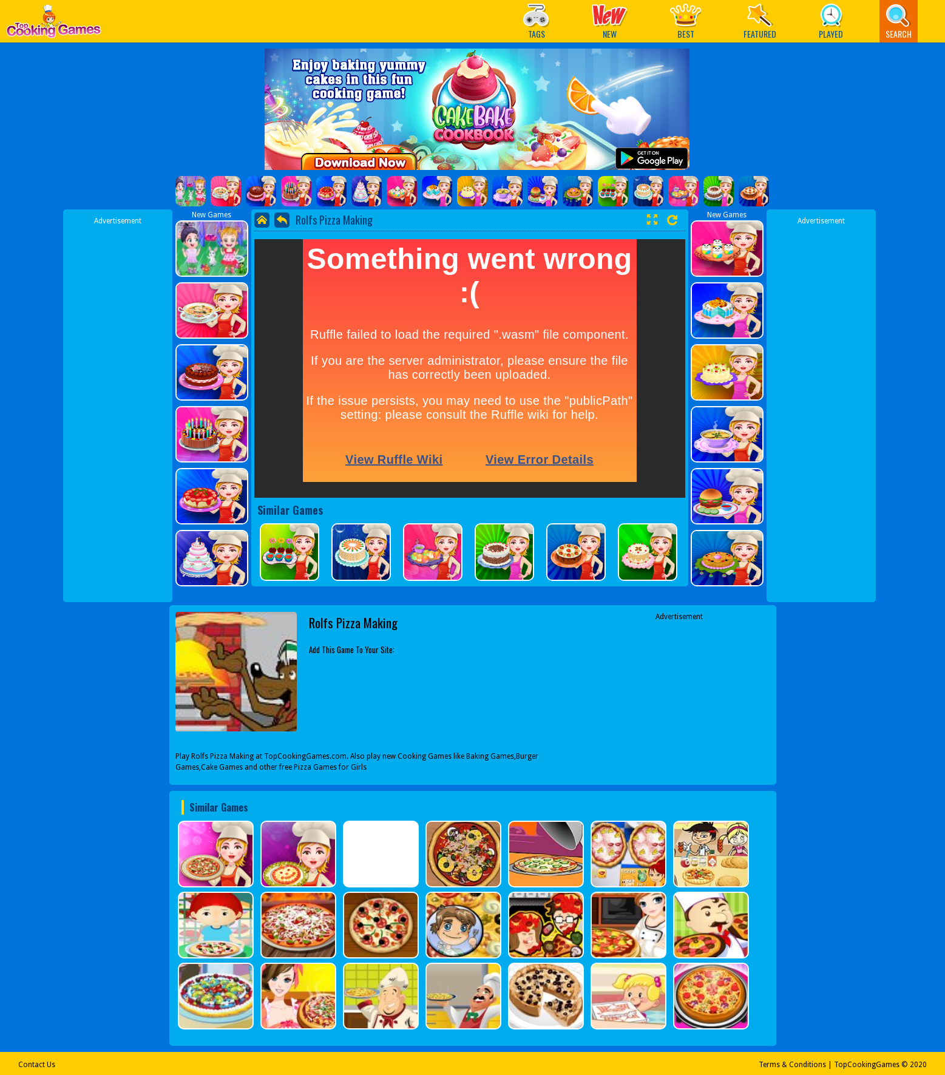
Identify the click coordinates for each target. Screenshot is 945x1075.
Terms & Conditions (792, 1064)
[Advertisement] (117, 408)
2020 (918, 1064)
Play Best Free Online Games (53, 24)
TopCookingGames (866, 1064)
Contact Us (36, 1064)
